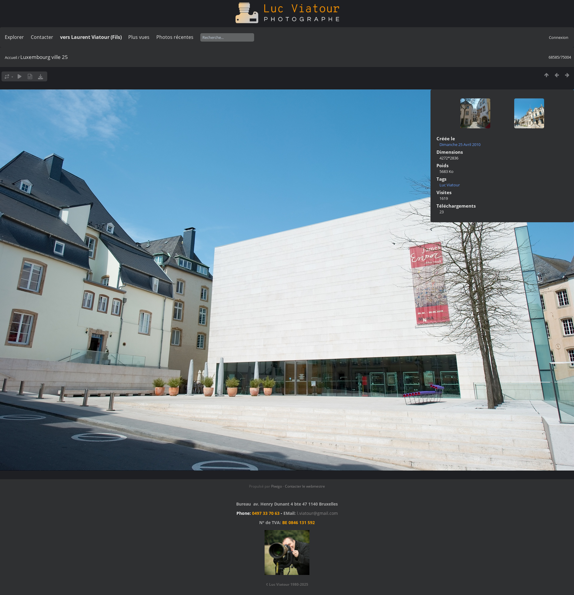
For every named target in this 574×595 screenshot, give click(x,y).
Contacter (42, 37)
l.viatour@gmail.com (317, 513)
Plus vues (138, 37)
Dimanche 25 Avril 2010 (459, 144)
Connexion (558, 37)
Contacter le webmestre (305, 486)
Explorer (14, 37)
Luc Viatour (449, 185)
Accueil (11, 57)
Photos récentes (174, 37)
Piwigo (276, 486)
